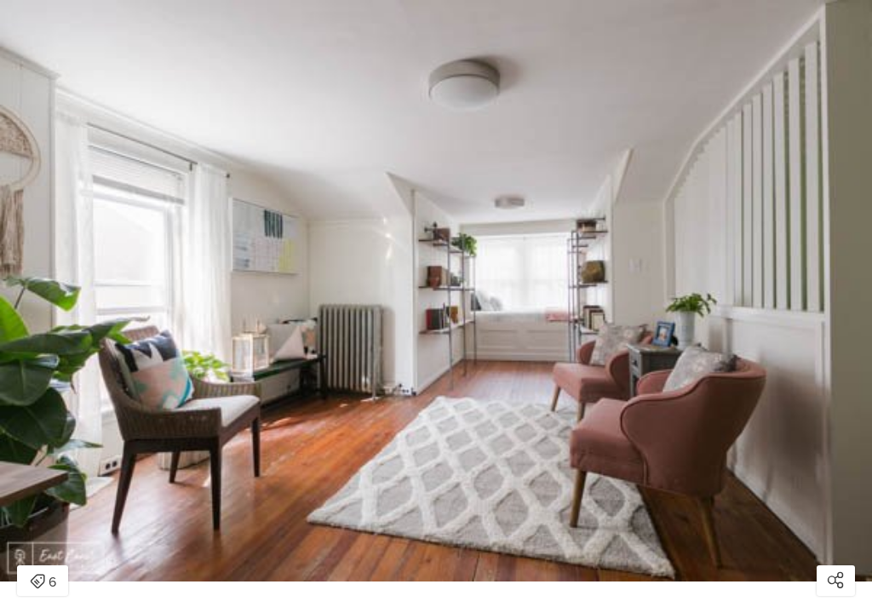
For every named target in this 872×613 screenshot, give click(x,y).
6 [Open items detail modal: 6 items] (43, 582)
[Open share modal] (836, 580)
